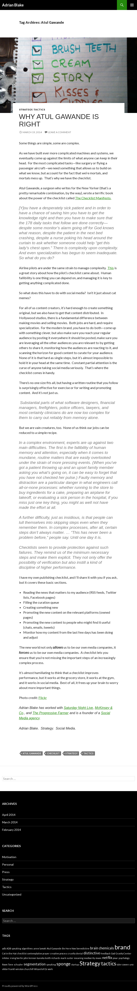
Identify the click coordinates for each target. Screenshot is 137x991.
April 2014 (8, 814)
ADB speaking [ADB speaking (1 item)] (13, 948)
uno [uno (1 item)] (131, 964)
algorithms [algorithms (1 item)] (27, 948)
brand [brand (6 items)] (122, 947)
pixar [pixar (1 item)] (115, 958)
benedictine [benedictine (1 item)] (83, 948)
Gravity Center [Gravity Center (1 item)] (123, 953)
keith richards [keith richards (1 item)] (52, 958)
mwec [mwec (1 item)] (99, 958)
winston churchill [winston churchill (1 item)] (24, 969)
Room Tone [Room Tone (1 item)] (7, 964)
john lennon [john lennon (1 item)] (30, 958)
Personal (8, 864)
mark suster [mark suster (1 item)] (67, 958)
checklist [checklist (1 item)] (22, 953)
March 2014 (10, 822)
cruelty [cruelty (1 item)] (72, 953)
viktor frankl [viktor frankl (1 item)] (8, 969)
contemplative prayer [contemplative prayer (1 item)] (38, 953)
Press (6, 872)
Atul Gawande (32, 753)
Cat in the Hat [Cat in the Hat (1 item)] (9, 953)
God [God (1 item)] (113, 953)
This (111, 268)
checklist (53, 753)
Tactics (39, 109)
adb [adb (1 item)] (4, 948)
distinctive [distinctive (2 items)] (91, 953)
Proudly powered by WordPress (20, 985)
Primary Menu (132, 5)
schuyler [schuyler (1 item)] (18, 964)
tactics (88, 753)
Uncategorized (11, 894)
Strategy (25, 109)
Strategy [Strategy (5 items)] (89, 963)
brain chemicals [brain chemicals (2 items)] (102, 948)
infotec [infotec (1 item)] (5, 958)
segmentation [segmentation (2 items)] (35, 964)
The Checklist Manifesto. (93, 198)
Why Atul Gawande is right (59, 120)
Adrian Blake (13, 5)
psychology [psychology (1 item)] (124, 958)
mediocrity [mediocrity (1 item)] (89, 958)
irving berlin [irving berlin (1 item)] (16, 958)
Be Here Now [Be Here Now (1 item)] (69, 948)
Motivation (9, 857)
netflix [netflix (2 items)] (107, 957)
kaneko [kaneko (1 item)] (41, 958)
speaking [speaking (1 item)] (51, 964)
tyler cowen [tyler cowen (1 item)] (123, 964)
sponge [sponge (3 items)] (63, 963)
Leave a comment (59, 132)
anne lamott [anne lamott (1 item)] (39, 948)
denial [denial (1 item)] (79, 953)
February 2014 (11, 829)
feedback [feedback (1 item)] (105, 953)
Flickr (42, 698)
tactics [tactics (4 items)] (108, 963)
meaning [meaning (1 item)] (78, 958)
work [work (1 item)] (50, 969)
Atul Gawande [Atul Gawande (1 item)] (54, 948)
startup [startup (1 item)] (75, 964)
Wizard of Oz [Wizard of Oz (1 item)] (40, 969)
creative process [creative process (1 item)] (58, 953)
